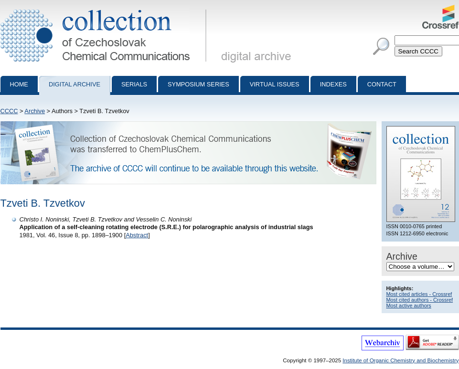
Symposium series (198, 84)
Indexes (333, 84)
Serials (134, 84)
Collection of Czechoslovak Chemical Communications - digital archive (105, 8)
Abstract (137, 235)
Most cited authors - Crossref (419, 300)
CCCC (9, 111)
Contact (381, 84)
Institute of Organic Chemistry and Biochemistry (400, 360)
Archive (34, 111)
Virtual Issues (274, 84)
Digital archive (74, 84)
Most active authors (408, 305)
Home (19, 84)
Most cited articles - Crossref (419, 294)
